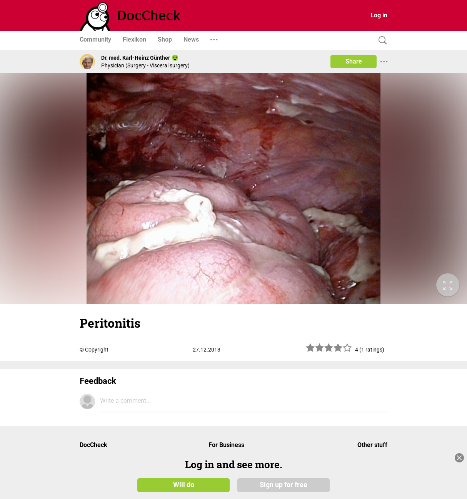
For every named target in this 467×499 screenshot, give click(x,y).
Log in (378, 15)
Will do (183, 484)
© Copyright (94, 350)
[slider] (329, 350)
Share (353, 61)
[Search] (380, 40)
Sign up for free (283, 484)
